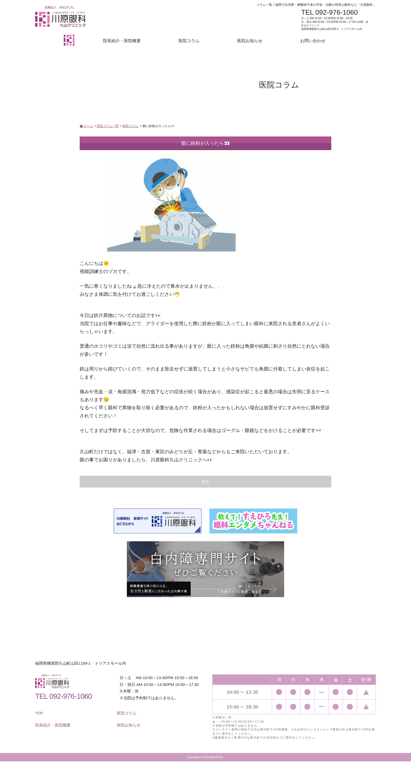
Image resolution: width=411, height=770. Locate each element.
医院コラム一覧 (108, 126)
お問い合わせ (312, 41)
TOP (39, 713)
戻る (205, 481)
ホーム (86, 126)
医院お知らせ (249, 41)
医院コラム (189, 41)
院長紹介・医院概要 (122, 41)
